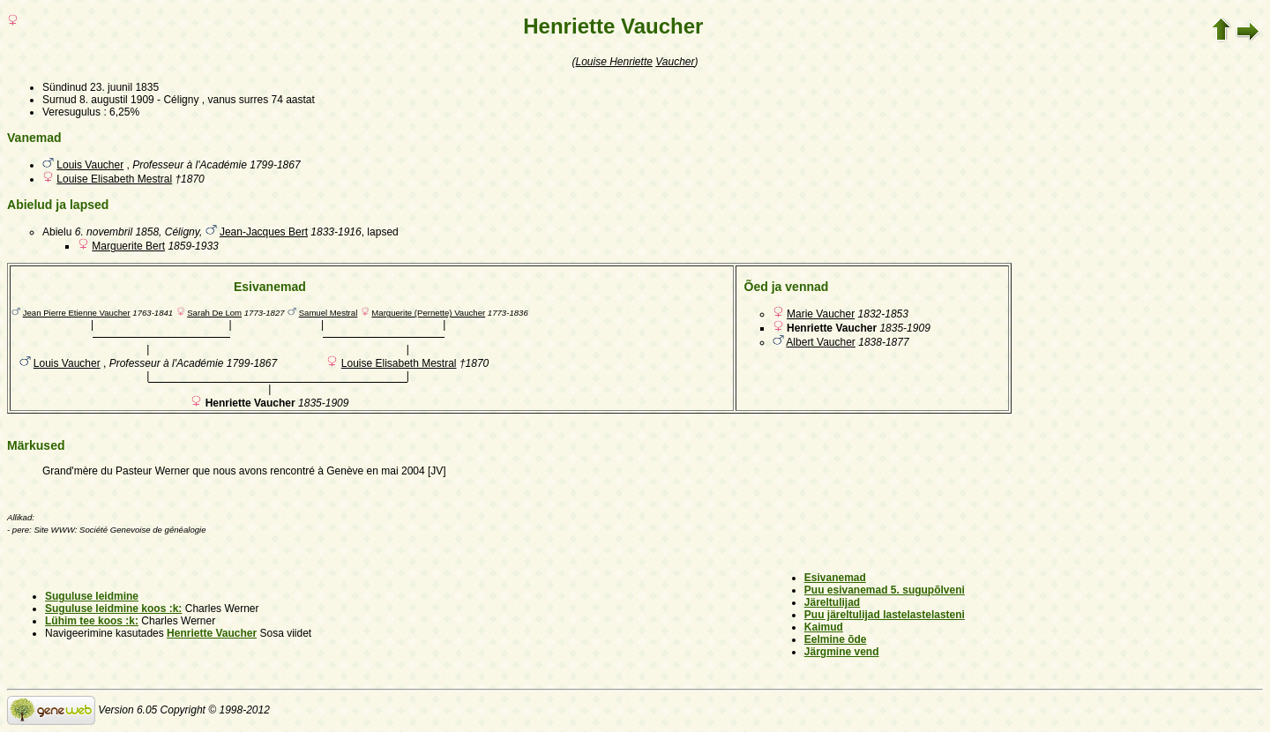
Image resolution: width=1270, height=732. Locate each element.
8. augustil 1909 (116, 99)
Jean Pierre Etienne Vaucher (77, 312)
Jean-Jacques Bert (264, 232)
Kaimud (823, 627)
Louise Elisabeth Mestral (114, 179)
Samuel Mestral (328, 312)
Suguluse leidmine (91, 596)
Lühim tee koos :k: (91, 621)
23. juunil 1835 (124, 87)
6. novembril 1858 (117, 232)
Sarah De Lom (214, 312)
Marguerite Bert (128, 246)
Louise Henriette (614, 62)
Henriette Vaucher (212, 633)
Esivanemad (835, 577)
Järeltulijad (832, 602)
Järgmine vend (841, 652)
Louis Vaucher (89, 165)
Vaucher (674, 62)
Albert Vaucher (820, 342)
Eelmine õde (835, 639)
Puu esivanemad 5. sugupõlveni (884, 590)
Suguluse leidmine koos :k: (113, 608)
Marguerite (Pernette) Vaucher (428, 312)
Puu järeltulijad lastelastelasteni (884, 615)
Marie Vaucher (821, 314)
